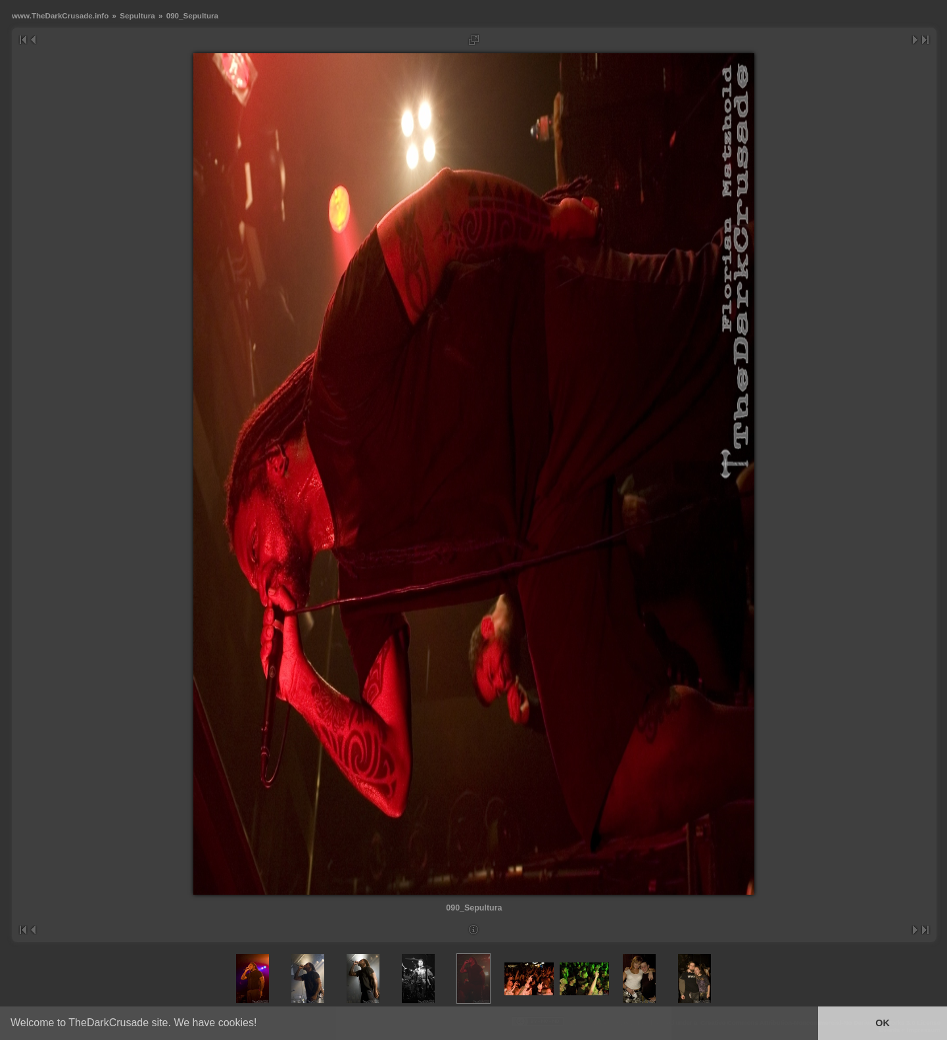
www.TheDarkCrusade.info (60, 15)
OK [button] (882, 1023)
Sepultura (137, 15)
